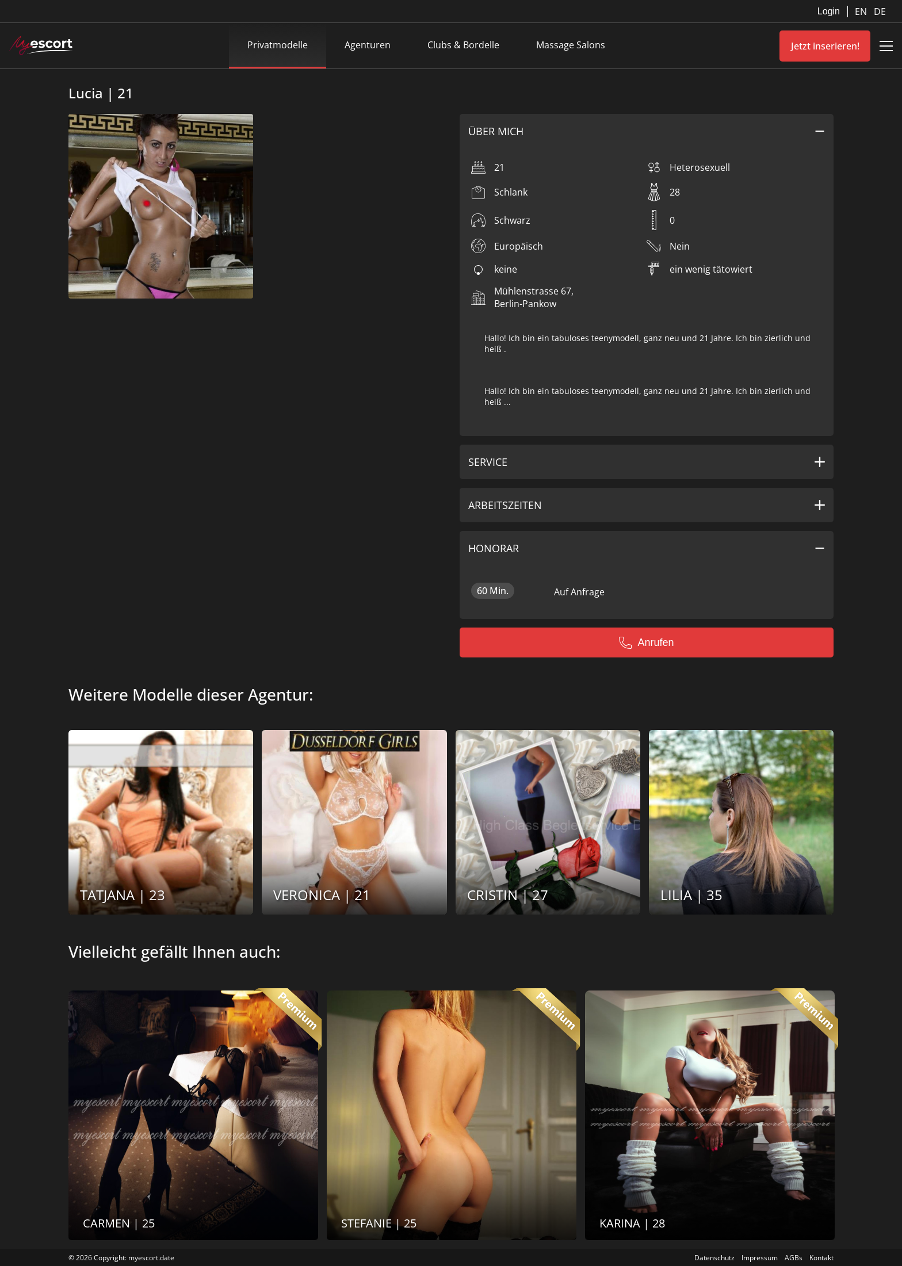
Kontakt (821, 1258)
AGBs (793, 1258)
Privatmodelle (277, 45)
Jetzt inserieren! (825, 46)
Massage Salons (570, 45)
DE (880, 11)
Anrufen (646, 642)
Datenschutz (714, 1258)
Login (828, 11)
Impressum (760, 1258)
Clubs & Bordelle (463, 45)
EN (862, 11)
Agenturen (368, 45)
